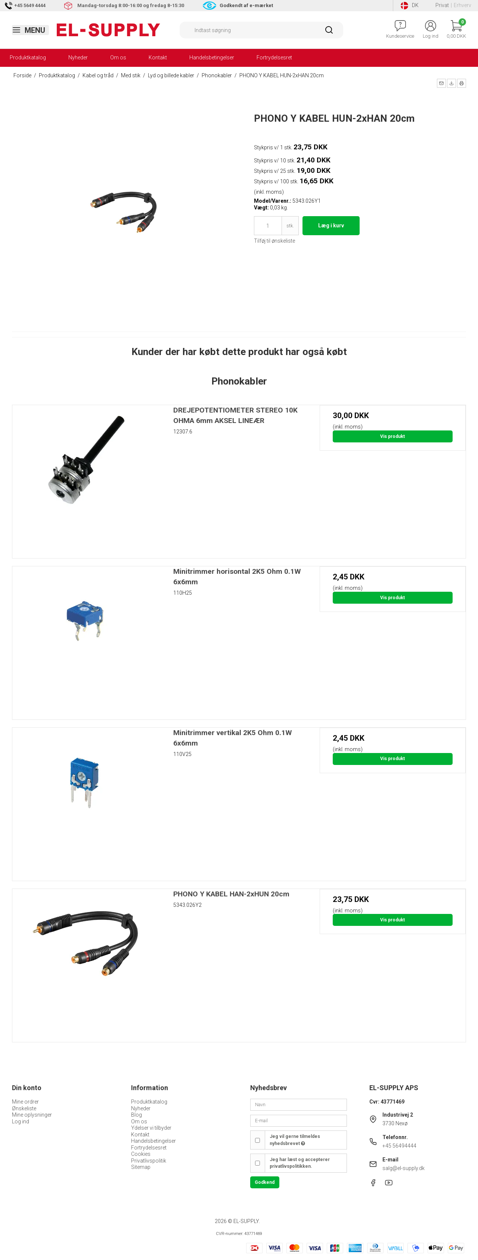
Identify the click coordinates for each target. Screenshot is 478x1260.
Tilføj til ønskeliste (274, 241)
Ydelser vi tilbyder (151, 1128)
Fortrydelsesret (274, 57)
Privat (442, 5)
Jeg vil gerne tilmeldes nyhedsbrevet (295, 1140)
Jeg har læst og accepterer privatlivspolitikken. (300, 1163)
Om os (118, 57)
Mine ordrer (25, 1102)
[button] (441, 83)
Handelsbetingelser (211, 57)
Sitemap (140, 1167)
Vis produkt (392, 436)
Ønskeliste (24, 1108)
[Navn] (298, 1104)
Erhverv (462, 5)
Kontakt (158, 57)
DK (410, 5)
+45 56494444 (399, 1146)
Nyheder (78, 57)
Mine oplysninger (32, 1115)
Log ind (20, 1121)
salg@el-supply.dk (403, 1168)
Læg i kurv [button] (331, 225)
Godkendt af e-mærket (246, 5)
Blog (136, 1115)
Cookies (140, 1154)
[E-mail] (298, 1120)
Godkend (264, 1182)
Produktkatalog (28, 57)
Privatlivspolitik (148, 1161)
